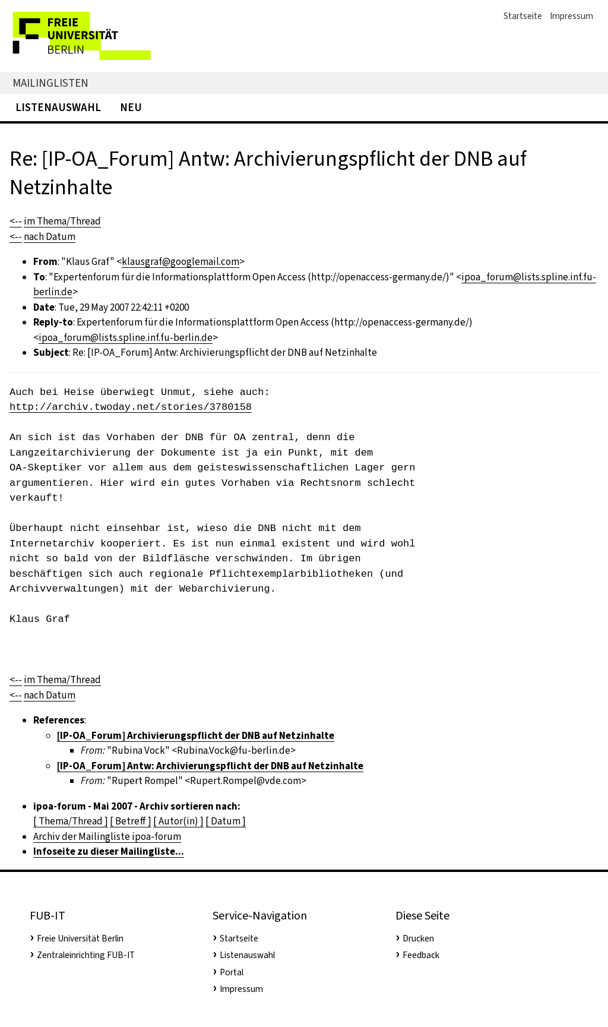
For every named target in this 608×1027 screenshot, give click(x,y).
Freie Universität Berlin (80, 938)
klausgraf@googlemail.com (180, 261)
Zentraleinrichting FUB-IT (86, 955)
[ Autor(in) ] (178, 821)
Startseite (523, 16)
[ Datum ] (225, 821)
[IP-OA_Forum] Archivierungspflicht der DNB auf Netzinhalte (195, 735)
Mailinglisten (50, 82)
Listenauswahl (58, 107)
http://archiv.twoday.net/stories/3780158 (131, 407)
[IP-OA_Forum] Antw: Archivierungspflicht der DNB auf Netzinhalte (210, 766)
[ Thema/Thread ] (70, 821)
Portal (231, 972)
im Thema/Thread (62, 221)
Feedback (421, 955)
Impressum (571, 16)
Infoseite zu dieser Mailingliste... (108, 851)
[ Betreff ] (130, 821)
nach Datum (49, 237)
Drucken (418, 938)
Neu (131, 107)
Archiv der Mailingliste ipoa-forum (107, 836)
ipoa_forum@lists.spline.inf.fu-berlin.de (126, 338)
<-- (16, 221)
